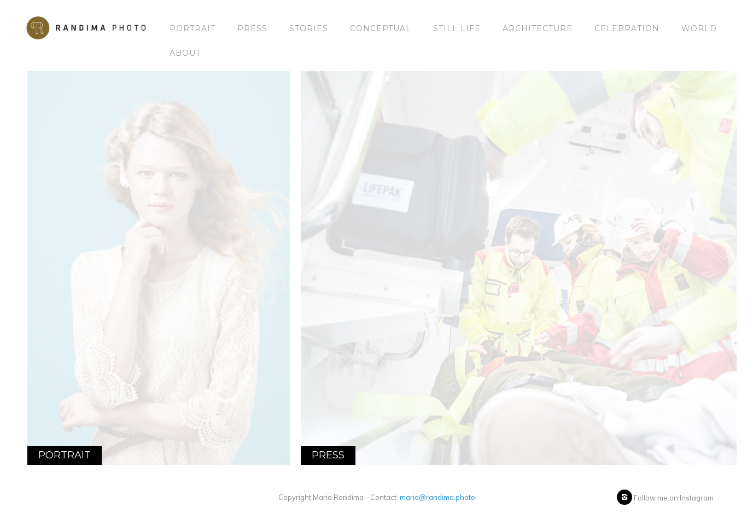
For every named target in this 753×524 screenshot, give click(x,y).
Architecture (538, 28)
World (699, 28)
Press (252, 28)
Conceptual (380, 28)
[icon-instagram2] (624, 497)
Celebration (626, 28)
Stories (308, 28)
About (185, 53)
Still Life (457, 28)
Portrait (192, 28)
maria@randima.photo (437, 497)
